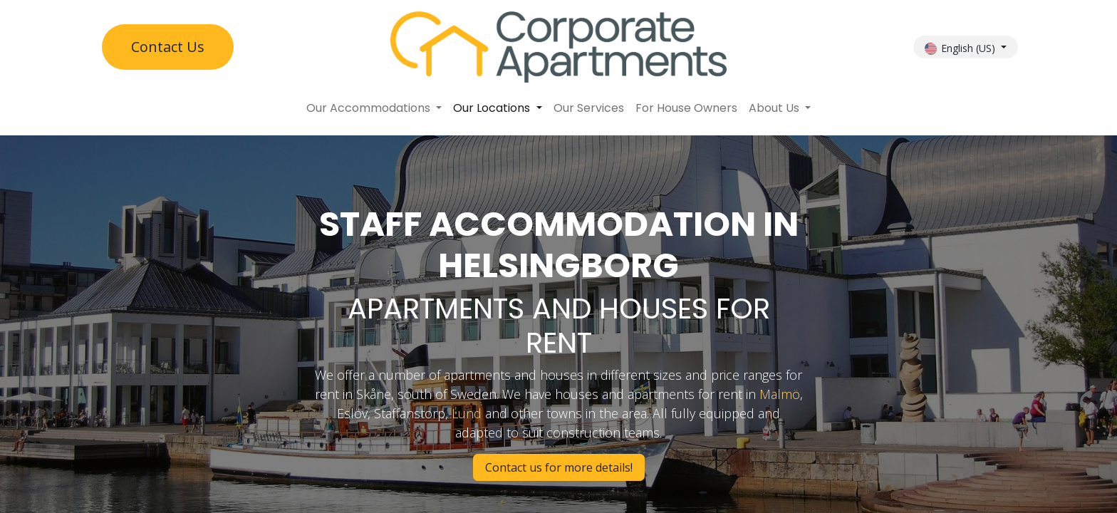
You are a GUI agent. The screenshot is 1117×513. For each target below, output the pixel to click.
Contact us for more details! (559, 467)
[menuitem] (374, 108)
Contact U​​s (167, 46)
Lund (467, 413)
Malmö (779, 394)
